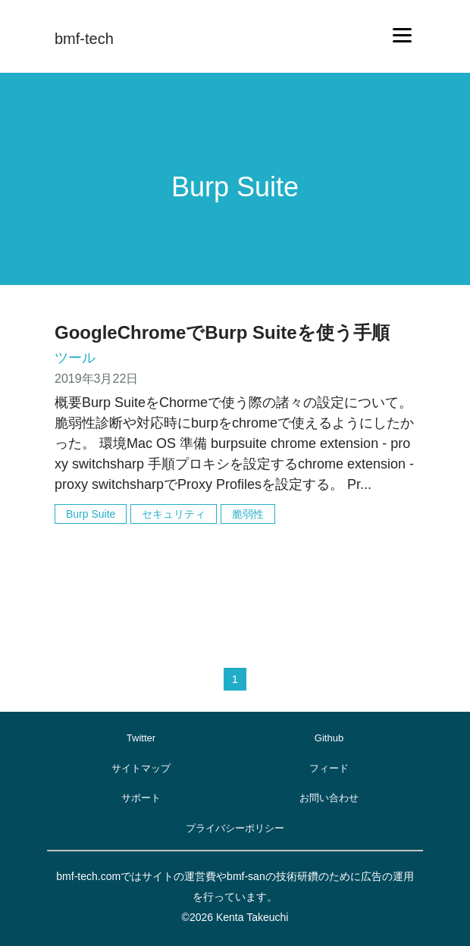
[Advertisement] (235, 582)
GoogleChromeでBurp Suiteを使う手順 (222, 332)
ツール (75, 357)
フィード (329, 768)
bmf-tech (84, 38)
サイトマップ (141, 768)
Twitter (141, 738)
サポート (141, 797)
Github (329, 738)
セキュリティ (173, 514)
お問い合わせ (329, 797)
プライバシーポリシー (235, 828)
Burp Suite (90, 514)
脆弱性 (248, 514)
